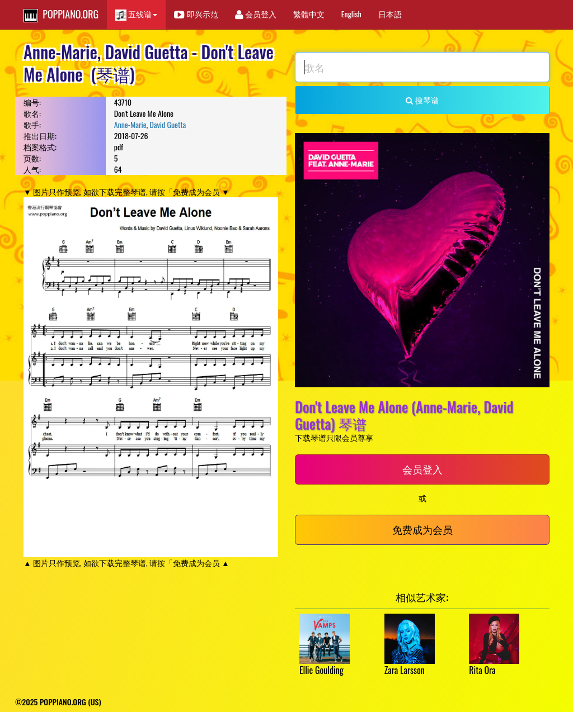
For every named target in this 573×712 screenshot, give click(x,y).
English (351, 14)
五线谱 (136, 14)
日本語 (390, 14)
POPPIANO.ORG (61, 14)
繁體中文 (309, 14)
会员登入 (255, 14)
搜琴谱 (422, 100)
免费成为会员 (422, 529)
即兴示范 (196, 14)
